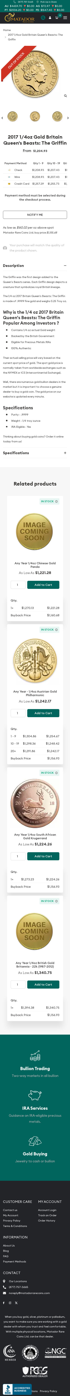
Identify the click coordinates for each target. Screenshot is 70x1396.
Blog (6, 1250)
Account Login (47, 1210)
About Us (9, 1245)
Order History (46, 1220)
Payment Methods (14, 1261)
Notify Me (35, 215)
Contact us (10, 1210)
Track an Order (47, 1215)
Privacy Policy (11, 1220)
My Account (10, 1215)
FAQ (5, 1256)
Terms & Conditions (15, 1226)
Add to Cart (43, 585)
